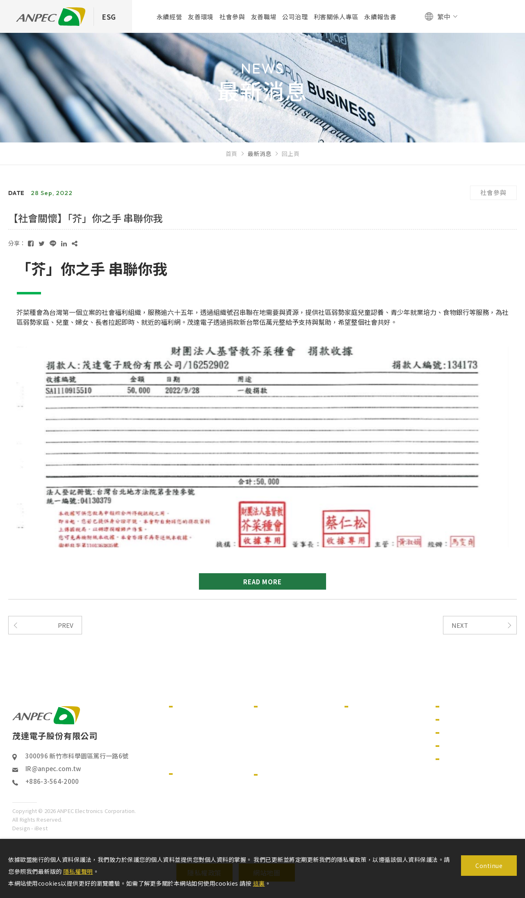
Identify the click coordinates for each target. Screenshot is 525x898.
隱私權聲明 (78, 871)
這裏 (259, 883)
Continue (488, 865)
